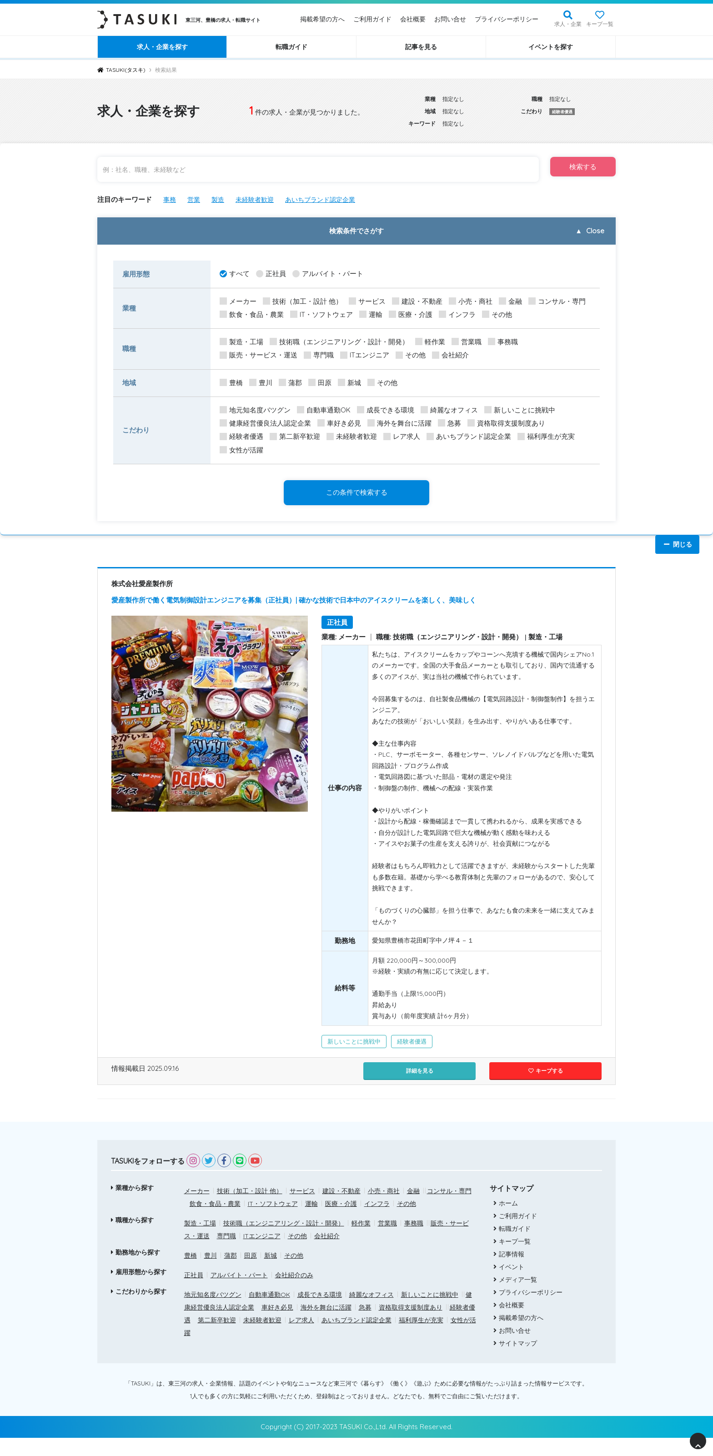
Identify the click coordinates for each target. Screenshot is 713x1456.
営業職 (467, 342)
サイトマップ (514, 1361)
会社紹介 (450, 355)
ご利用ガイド (372, 19)
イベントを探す (550, 47)
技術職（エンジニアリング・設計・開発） (339, 342)
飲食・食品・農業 (252, 315)
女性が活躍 (241, 450)
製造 (220, 199)
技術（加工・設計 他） (302, 301)
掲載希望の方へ (322, 19)
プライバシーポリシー (506, 19)
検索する (571, 169)
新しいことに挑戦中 (519, 410)
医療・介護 (410, 315)
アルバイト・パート (327, 274)
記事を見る (421, 47)
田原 (319, 383)
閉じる (677, 544)
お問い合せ (450, 19)
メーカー (238, 301)
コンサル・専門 (557, 301)
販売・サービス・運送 (258, 355)
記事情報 (508, 1272)
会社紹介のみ (294, 1293)
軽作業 (430, 342)
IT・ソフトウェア (321, 315)
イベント (508, 1285)
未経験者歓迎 (258, 199)
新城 (349, 383)
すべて (235, 274)
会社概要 (413, 19)
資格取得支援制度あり (506, 423)
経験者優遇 (241, 437)
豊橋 (231, 383)
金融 (510, 301)
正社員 (271, 274)
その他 (497, 315)
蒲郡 (290, 383)
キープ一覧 (599, 23)
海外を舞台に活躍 (399, 423)
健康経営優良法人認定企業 (265, 423)
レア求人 (401, 437)
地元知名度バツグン (255, 410)
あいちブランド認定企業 (328, 199)
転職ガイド (291, 47)
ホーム (504, 1221)
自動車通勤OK (324, 410)
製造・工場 (241, 342)
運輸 (370, 315)
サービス (367, 301)
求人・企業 (568, 23)
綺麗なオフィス (449, 410)
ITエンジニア (364, 355)
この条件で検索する (356, 492)
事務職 (503, 342)
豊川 (260, 383)
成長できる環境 (385, 410)
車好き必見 (339, 423)
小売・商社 (470, 301)
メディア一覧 (514, 1298)
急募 (449, 423)
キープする (546, 1088)
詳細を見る (420, 1088)
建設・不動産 (417, 301)
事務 (170, 199)
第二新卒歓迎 (295, 437)
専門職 (319, 355)
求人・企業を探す (162, 47)
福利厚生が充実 (546, 437)
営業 (195, 199)
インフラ (457, 315)
